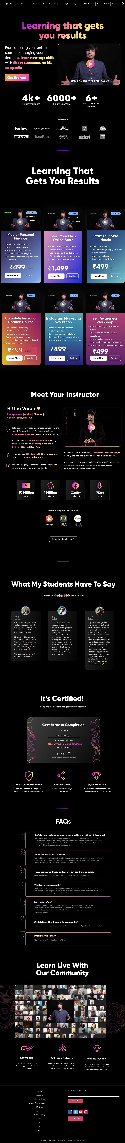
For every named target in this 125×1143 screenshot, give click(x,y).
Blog (39, 1126)
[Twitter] (75, 1112)
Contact (39, 1122)
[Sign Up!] (75, 1101)
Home (39, 1091)
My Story (39, 1107)
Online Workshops (39, 1099)
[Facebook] (70, 1112)
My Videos (39, 1111)
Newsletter (39, 1095)
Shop (39, 1130)
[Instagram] (86, 1112)
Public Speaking (39, 1115)
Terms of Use (62, 1140)
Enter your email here (77, 1090)
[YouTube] (81, 1112)
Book (39, 1119)
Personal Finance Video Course (39, 1103)
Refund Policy (80, 1140)
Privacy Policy (71, 1140)
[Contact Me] (75, 1118)
